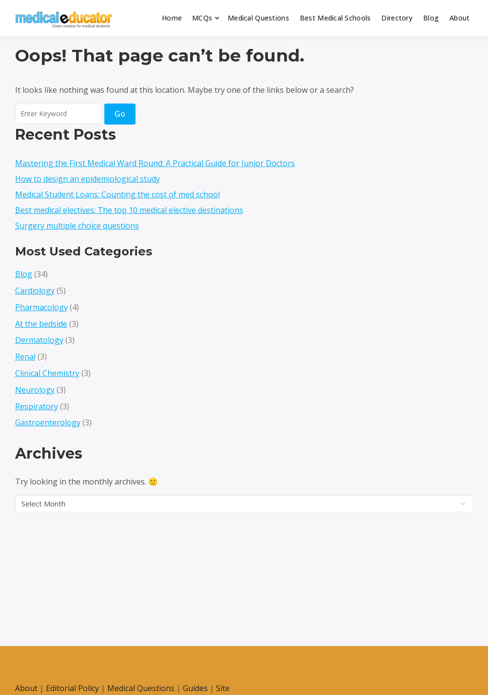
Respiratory (36, 406)
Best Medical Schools (335, 17)
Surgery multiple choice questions (77, 225)
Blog (431, 17)
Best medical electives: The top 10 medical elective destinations (129, 210)
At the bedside (41, 323)
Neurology (35, 389)
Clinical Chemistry (47, 373)
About (459, 17)
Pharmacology (41, 307)
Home (172, 17)
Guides (195, 688)
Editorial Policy (72, 688)
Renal (25, 356)
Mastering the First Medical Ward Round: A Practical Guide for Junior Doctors (155, 163)
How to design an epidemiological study (87, 178)
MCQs (202, 17)
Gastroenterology (47, 422)
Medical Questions (258, 17)
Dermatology (39, 340)
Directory (396, 17)
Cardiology (35, 290)
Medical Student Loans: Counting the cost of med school (117, 194)
